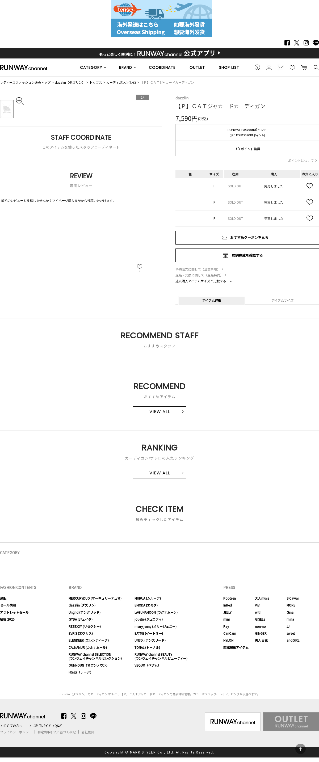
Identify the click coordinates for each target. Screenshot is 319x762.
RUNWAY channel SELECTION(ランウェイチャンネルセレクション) (95, 656)
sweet (291, 633)
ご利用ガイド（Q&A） (48, 725)
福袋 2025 (7, 619)
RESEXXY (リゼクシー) (85, 626)
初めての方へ (12, 725)
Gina (290, 612)
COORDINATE (162, 67)
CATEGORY (91, 67)
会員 (269, 67)
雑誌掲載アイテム (236, 647)
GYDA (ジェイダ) (81, 619)
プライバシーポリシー (16, 732)
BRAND (125, 67)
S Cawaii (293, 598)
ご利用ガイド (257, 67)
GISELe (260, 619)
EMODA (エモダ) (146, 605)
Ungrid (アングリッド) (84, 612)
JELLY (227, 612)
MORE (291, 605)
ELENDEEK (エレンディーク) (89, 640)
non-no (260, 626)
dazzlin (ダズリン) (82, 605)
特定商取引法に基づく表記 (56, 732)
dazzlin (181, 97)
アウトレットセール (14, 612)
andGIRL (293, 640)
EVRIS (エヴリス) (81, 633)
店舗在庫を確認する (247, 255)
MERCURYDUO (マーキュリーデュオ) (95, 598)
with (258, 612)
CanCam (229, 633)
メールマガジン (281, 67)
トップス (95, 82)
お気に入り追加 (310, 186)
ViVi (257, 605)
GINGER (261, 633)
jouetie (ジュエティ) (149, 619)
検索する (316, 67)
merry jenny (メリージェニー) (156, 626)
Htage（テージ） (81, 672)
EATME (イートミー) (149, 633)
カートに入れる (304, 67)
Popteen (229, 598)
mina (290, 619)
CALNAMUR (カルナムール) (88, 647)
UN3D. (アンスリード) (150, 640)
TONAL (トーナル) (147, 647)
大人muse (262, 598)
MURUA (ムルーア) (148, 598)
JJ (288, 626)
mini (226, 619)
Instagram (306, 43)
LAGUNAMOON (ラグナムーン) (156, 612)
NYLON (228, 640)
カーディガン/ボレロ (121, 82)
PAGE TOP (300, 749)
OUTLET (197, 67)
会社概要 (87, 732)
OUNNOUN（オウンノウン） (89, 665)
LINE (316, 43)
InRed (227, 605)
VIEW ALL (159, 412)
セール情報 (8, 605)
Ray (226, 626)
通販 (3, 598)
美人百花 (261, 640)
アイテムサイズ (282, 300)
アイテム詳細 (211, 300)
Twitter (296, 43)
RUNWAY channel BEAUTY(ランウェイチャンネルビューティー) (161, 656)
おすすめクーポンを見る (249, 237)
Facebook (287, 43)
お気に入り (292, 67)
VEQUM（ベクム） (148, 665)
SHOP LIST (229, 67)
